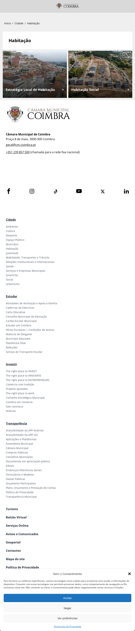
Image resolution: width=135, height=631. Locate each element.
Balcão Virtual (16, 517)
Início (7, 23)
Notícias (11, 411)
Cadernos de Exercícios (20, 307)
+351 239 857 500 (18, 152)
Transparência (16, 423)
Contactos (13, 551)
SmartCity (12, 275)
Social (9, 279)
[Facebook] (8, 191)
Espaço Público (15, 240)
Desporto (11, 235)
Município (12, 244)
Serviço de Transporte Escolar (24, 352)
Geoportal (13, 542)
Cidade (19, 23)
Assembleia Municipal (19, 443)
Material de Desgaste (19, 334)
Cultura (10, 231)
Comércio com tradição (20, 384)
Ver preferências (67, 618)
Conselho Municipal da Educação (26, 316)
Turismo (12, 509)
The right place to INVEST (21, 371)
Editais (10, 465)
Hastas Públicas (15, 479)
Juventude (12, 253)
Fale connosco (14, 406)
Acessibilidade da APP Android (25, 430)
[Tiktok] (55, 191)
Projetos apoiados (17, 389)
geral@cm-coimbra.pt (21, 145)
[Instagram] (32, 191)
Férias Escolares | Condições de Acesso (30, 330)
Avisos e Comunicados (22, 534)
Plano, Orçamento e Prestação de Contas (31, 488)
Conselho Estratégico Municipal (25, 397)
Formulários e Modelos (20, 474)
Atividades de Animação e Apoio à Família (31, 303)
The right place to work (20, 393)
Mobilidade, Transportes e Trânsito (27, 257)
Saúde (10, 266)
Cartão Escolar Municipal (21, 321)
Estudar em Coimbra (18, 325)
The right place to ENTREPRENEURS (27, 380)
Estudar (11, 296)
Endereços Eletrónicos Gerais (24, 470)
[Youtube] (79, 191)
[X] (102, 191)
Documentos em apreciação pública (28, 461)
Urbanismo (12, 284)
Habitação (12, 248)
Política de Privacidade (20, 492)
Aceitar (67, 598)
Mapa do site (15, 559)
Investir (11, 364)
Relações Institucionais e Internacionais (30, 262)
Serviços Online (17, 526)
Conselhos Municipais (19, 457)
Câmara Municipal (17, 448)
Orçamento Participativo (21, 483)
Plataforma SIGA (16, 343)
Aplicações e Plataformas (21, 439)
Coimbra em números (19, 402)
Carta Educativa (15, 312)
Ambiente (12, 226)
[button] (129, 574)
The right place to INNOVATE (23, 375)
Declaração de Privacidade (67, 626)
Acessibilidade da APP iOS (22, 435)
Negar (67, 608)
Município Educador (18, 338)
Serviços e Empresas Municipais (25, 270)
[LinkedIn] (126, 191)
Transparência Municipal (21, 496)
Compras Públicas (17, 452)
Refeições (12, 347)
